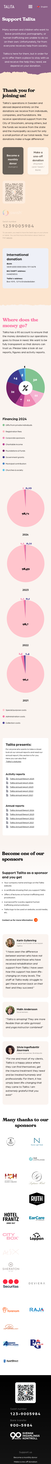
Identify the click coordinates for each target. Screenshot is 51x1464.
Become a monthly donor (25, 1457)
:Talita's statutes (13, 761)
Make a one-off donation (25, 1461)
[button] (30, 6)
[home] (8, 6)
